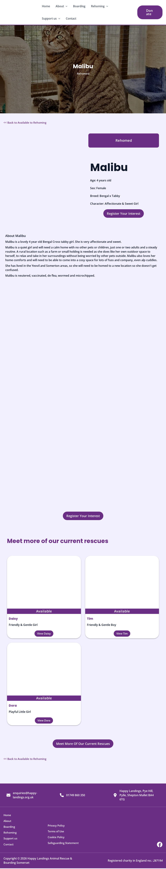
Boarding (79, 6)
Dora (13, 705)
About (61, 6)
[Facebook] (159, 845)
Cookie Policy (56, 838)
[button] (65, 6)
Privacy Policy (57, 827)
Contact (71, 18)
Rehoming (99, 6)
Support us (51, 18)
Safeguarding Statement (64, 844)
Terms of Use (56, 832)
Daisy (13, 618)
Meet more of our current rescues (66, 540)
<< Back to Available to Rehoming (26, 122)
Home (46, 6)
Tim (90, 618)
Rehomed (83, 73)
